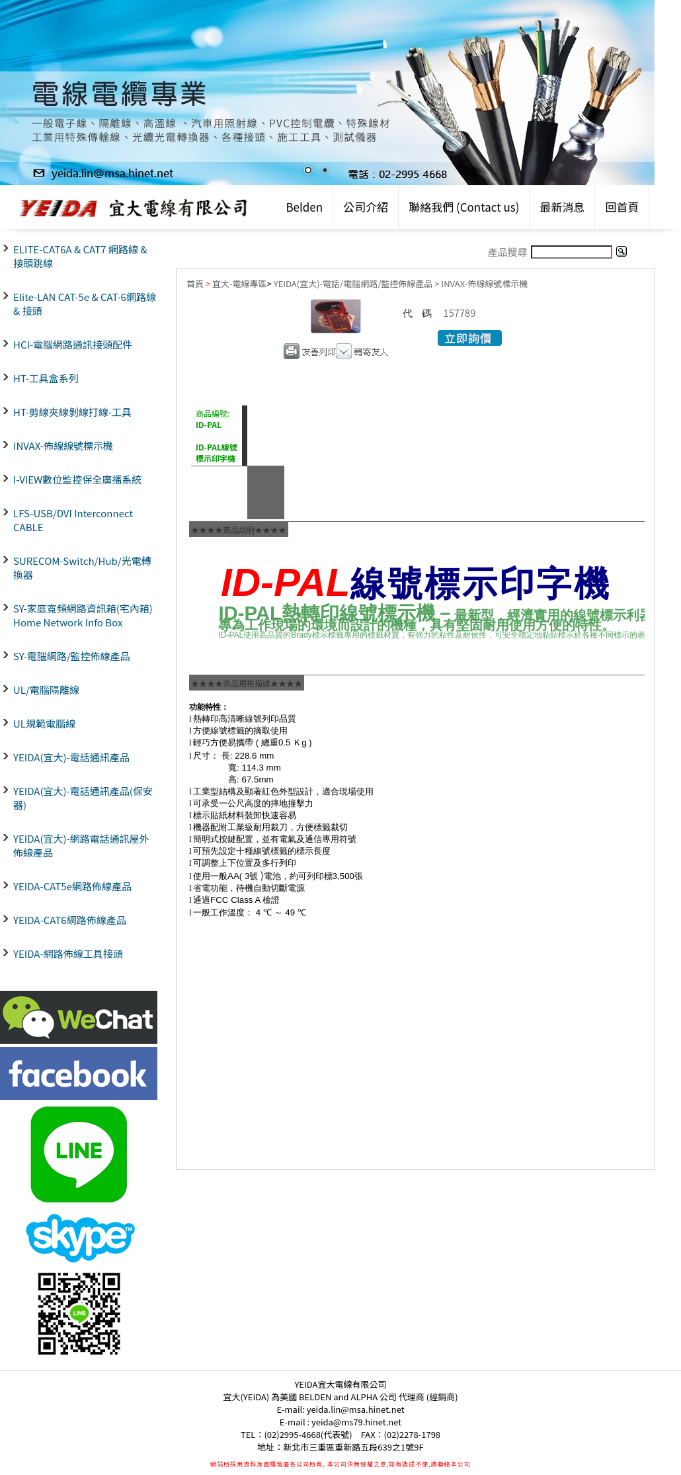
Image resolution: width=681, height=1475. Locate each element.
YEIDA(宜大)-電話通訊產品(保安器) (83, 798)
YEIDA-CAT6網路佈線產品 (69, 920)
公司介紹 (365, 206)
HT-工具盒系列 (46, 378)
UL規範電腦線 (44, 723)
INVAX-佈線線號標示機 (63, 445)
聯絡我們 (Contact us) (464, 206)
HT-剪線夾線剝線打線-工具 (72, 412)
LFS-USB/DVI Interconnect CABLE (73, 520)
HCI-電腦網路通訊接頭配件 (72, 344)
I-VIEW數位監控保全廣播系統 (77, 479)
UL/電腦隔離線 (46, 689)
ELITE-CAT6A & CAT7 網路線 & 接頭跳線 (80, 256)
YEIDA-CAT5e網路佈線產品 (72, 886)
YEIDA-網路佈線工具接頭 (68, 953)
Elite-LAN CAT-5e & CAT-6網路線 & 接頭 (84, 303)
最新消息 (562, 206)
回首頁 (622, 206)
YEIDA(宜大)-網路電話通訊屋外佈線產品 (81, 845)
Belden (304, 206)
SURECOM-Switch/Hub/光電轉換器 (82, 567)
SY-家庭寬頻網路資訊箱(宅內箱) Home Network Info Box (83, 615)
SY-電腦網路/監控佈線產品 (71, 656)
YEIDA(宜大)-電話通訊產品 (71, 757)
